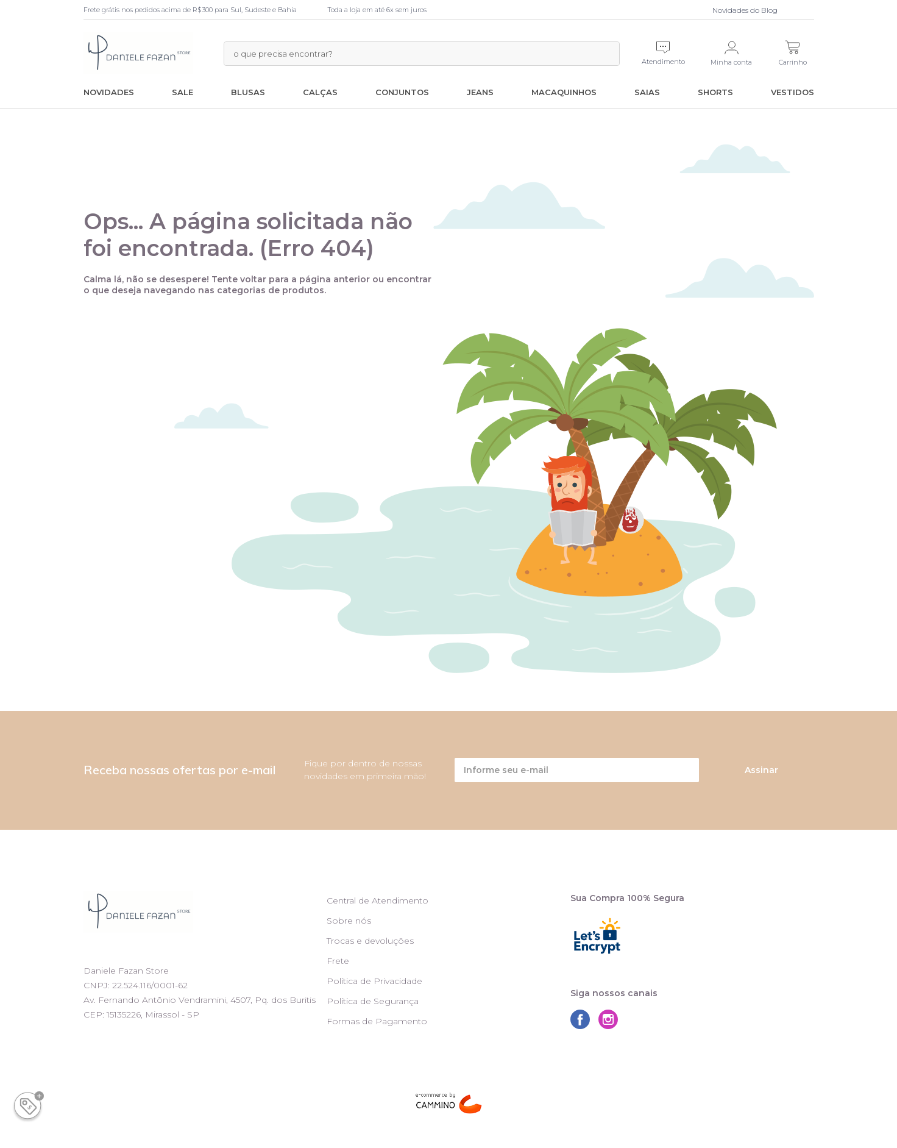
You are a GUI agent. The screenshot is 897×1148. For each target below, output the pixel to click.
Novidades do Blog (745, 10)
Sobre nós (349, 920)
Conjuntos (402, 92)
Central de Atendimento (377, 900)
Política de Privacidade (374, 980)
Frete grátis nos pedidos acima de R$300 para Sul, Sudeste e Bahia (190, 9)
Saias (647, 92)
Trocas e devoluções (370, 940)
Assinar (761, 770)
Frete (338, 960)
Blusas (248, 92)
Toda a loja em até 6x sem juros (377, 9)
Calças (320, 92)
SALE (182, 92)
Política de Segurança (373, 1001)
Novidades (108, 92)
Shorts (715, 92)
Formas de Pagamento (377, 1021)
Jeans (480, 92)
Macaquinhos (564, 92)
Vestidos (792, 92)
